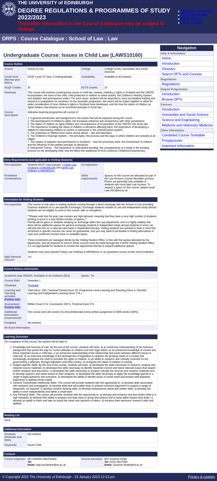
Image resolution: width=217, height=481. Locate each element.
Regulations (171, 84)
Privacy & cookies (201, 477)
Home (166, 58)
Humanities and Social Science (185, 114)
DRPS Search (191, 18)
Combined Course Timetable (183, 135)
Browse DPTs (172, 99)
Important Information (178, 146)
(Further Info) (12, 299)
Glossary (168, 69)
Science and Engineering (181, 120)
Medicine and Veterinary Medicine (187, 125)
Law (113, 38)
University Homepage (196, 11)
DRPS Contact (191, 22)
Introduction (171, 63)
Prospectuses (172, 140)
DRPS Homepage (193, 15)
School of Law (86, 38)
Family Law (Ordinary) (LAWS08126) (52, 166)
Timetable (33, 285)
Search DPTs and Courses (182, 74)
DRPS (9, 38)
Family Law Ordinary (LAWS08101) (51, 169)
